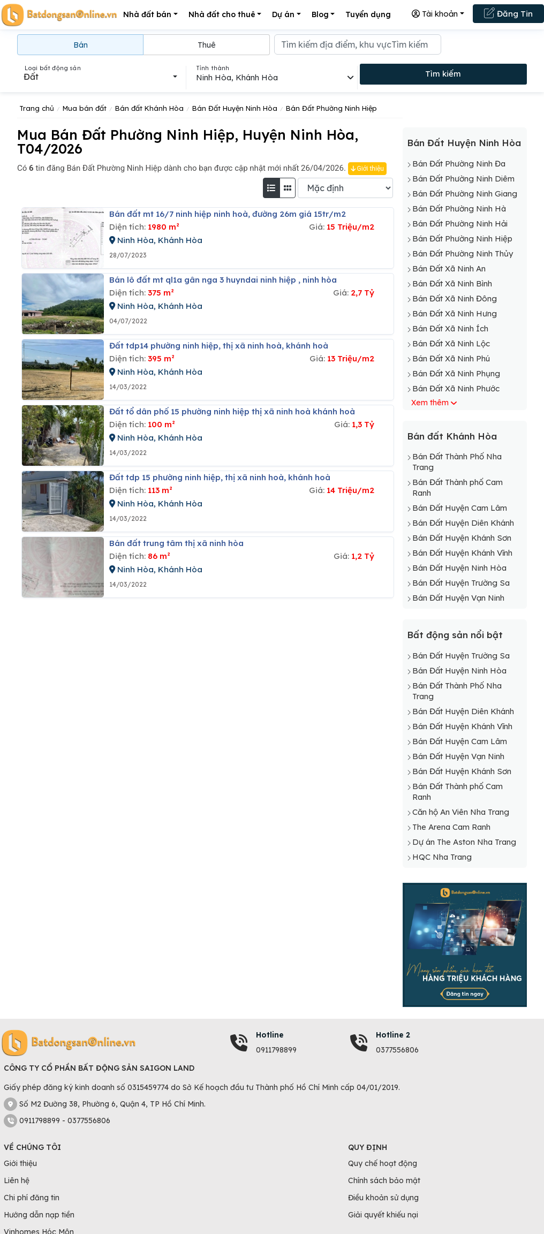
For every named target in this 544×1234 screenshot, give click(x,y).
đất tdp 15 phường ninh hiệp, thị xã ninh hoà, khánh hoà (219, 477)
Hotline (270, 1035)
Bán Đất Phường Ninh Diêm (463, 178)
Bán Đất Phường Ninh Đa (458, 163)
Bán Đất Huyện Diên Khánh (463, 523)
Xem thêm (430, 402)
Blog (320, 14)
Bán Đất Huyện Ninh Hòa (464, 142)
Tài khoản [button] (435, 14)
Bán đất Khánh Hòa (452, 436)
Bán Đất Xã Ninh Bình (452, 283)
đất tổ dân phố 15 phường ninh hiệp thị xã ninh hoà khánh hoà (232, 411)
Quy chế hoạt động (382, 1163)
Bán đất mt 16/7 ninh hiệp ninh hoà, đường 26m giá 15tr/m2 (227, 214)
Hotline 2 (393, 1035)
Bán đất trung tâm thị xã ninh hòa (176, 543)
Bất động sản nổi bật (455, 634)
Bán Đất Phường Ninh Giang (464, 193)
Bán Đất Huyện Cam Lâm (459, 508)
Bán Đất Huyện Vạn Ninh (458, 598)
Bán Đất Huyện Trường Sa (461, 583)
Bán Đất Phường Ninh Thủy (462, 253)
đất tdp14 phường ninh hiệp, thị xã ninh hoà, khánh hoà (218, 345)
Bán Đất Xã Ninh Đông (454, 298)
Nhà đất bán (147, 14)
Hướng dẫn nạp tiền (39, 1215)
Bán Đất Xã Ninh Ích (450, 328)
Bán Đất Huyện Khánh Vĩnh (462, 553)
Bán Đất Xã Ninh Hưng (454, 313)
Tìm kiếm (443, 74)
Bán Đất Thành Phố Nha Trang (457, 461)
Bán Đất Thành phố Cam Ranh (457, 487)
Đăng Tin (508, 13)
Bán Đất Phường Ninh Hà (459, 208)
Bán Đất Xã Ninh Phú (451, 358)
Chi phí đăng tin (31, 1197)
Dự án (283, 14)
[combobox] (100, 76)
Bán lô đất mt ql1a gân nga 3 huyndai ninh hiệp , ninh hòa (223, 280)
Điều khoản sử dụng (383, 1197)
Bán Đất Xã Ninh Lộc (451, 343)
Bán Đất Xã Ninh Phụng (456, 373)
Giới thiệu (367, 168)
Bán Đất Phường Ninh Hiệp (462, 238)
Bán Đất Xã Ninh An (449, 268)
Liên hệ (16, 1180)
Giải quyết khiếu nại (383, 1215)
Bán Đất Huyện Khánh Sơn (461, 538)
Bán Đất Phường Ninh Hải (460, 223)
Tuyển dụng (368, 14)
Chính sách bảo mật (384, 1180)
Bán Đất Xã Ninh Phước (456, 388)
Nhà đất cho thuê (221, 14)
